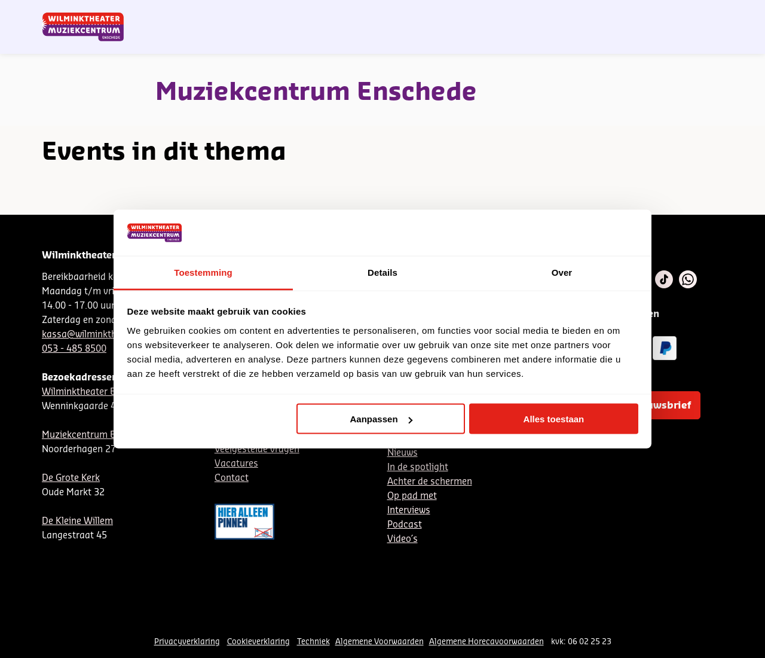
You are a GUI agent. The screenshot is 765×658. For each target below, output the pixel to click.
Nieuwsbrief (477, 14)
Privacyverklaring (187, 641)
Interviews (408, 510)
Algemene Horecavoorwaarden (486, 641)
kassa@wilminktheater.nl (95, 334)
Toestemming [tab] (203, 272)
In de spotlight (417, 467)
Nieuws (402, 453)
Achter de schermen (429, 481)
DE (535, 14)
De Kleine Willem (77, 521)
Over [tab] (562, 272)
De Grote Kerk (71, 478)
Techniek (313, 641)
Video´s (402, 539)
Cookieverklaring (258, 641)
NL (515, 14)
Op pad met (412, 496)
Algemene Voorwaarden (379, 641)
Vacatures (236, 463)
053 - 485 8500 (74, 349)
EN (555, 14)
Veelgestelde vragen (257, 449)
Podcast (404, 524)
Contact (586, 14)
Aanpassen (381, 419)
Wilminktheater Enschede (96, 392)
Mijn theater (666, 14)
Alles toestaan (554, 419)
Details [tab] (382, 272)
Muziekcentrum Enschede (96, 435)
